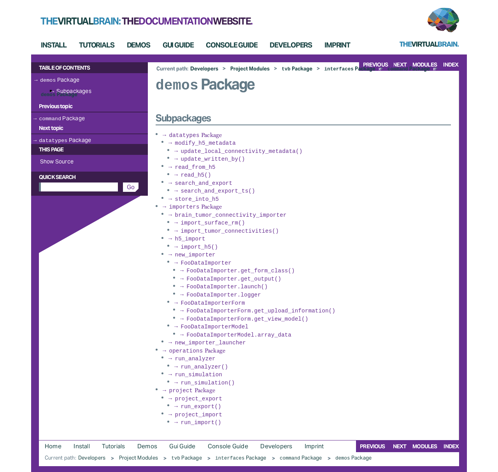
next (400, 430)
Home (53, 430)
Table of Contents (64, 67)
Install (54, 44)
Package (297, 68)
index (450, 64)
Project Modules (250, 68)
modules (424, 430)
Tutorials (96, 44)
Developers (291, 44)
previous (372, 430)
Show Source (57, 160)
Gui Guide (178, 44)
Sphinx (437, 465)
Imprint (337, 44)
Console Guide (231, 44)
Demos (138, 44)
